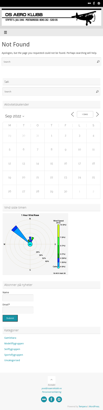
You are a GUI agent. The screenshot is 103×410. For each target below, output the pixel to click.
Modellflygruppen (14, 343)
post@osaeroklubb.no (52, 388)
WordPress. (94, 406)
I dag (85, 114)
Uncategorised (12, 360)
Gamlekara (10, 337)
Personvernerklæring (51, 391)
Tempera (83, 406)
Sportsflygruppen (13, 354)
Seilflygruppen (12, 349)
